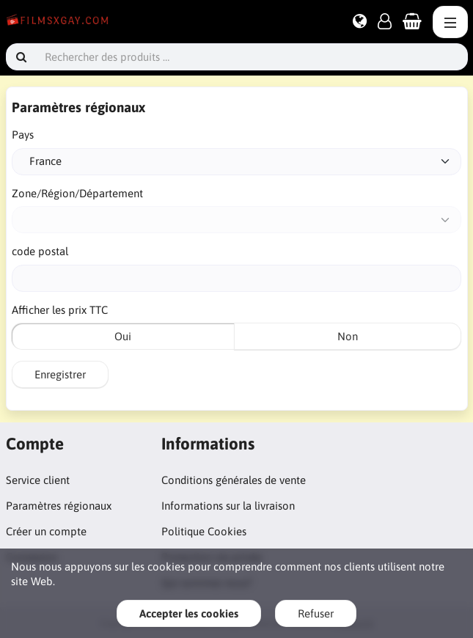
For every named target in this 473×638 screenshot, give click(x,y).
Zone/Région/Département (77, 193)
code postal (40, 251)
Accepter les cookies (188, 613)
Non (347, 336)
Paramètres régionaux (58, 505)
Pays (23, 134)
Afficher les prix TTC (60, 310)
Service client (38, 480)
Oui (122, 336)
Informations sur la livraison (228, 505)
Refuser (316, 613)
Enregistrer (60, 374)
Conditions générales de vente (233, 480)
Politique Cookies (203, 531)
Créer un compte (46, 531)
